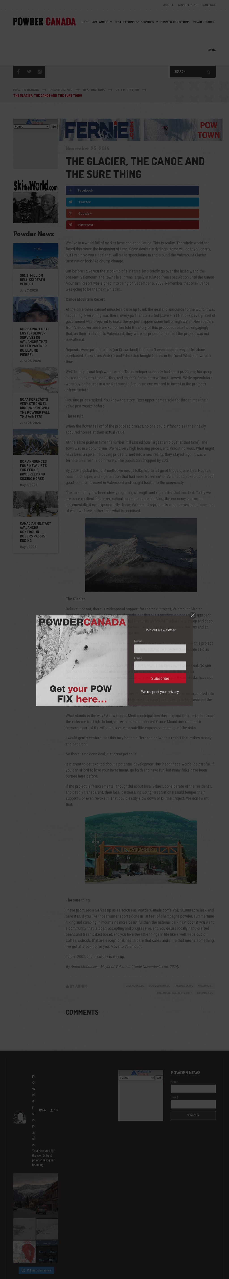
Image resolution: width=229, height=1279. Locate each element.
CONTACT (209, 5)
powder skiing (179, 951)
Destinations (124, 22)
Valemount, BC (124, 951)
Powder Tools (203, 22)
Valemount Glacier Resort (169, 959)
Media (212, 50)
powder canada (151, 951)
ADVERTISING (187, 5)
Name (174, 1049)
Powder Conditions (175, 22)
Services (147, 22)
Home (85, 22)
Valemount (204, 951)
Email (174, 1064)
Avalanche (100, 22)
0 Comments (203, 959)
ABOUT (168, 5)
